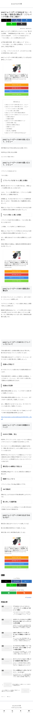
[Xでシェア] (6, 20)
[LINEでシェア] (11, 24)
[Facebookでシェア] (16, 20)
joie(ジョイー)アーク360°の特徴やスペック (15, 122)
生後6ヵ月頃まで (10, 117)
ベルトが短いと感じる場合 (12, 111)
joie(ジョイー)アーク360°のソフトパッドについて (17, 115)
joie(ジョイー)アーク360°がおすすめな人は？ (16, 135)
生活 (2, 577)
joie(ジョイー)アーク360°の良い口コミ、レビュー (17, 104)
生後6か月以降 (9, 120)
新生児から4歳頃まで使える (13, 126)
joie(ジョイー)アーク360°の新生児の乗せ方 (15, 113)
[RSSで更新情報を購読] (24, 595)
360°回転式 (9, 131)
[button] (22, 24)
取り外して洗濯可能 (11, 133)
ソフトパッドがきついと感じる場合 (15, 109)
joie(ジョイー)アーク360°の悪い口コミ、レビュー (17, 107)
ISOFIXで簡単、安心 (11, 124)
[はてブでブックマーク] (27, 20)
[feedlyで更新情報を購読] (8, 595)
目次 (14, 101)
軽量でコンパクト (10, 128)
